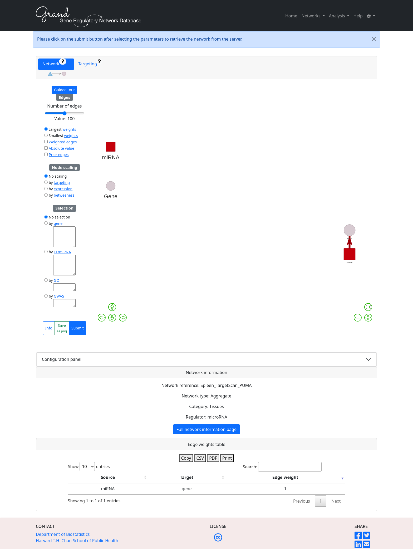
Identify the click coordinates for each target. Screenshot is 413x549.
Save (62, 328)
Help (358, 16)
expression (63, 188)
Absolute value (61, 148)
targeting (62, 182)
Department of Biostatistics (63, 534)
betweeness (64, 195)
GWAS (59, 296)
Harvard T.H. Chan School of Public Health (77, 540)
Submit (77, 328)
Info (48, 328)
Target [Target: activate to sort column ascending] (186, 477)
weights (69, 129)
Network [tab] (54, 63)
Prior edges (58, 154)
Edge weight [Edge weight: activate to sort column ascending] (285, 477)
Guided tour (64, 89)
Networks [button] (312, 16)
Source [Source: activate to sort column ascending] (108, 477)
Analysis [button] (337, 16)
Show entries (89, 466)
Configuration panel (61, 359)
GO (56, 280)
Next (336, 501)
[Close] (373, 39)
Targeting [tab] (90, 63)
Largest (53, 129)
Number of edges (64, 106)
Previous (301, 501)
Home (291, 16)
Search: (282, 467)
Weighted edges (63, 141)
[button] (371, 16)
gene (58, 223)
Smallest (53, 135)
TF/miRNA (62, 251)
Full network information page (206, 429)
